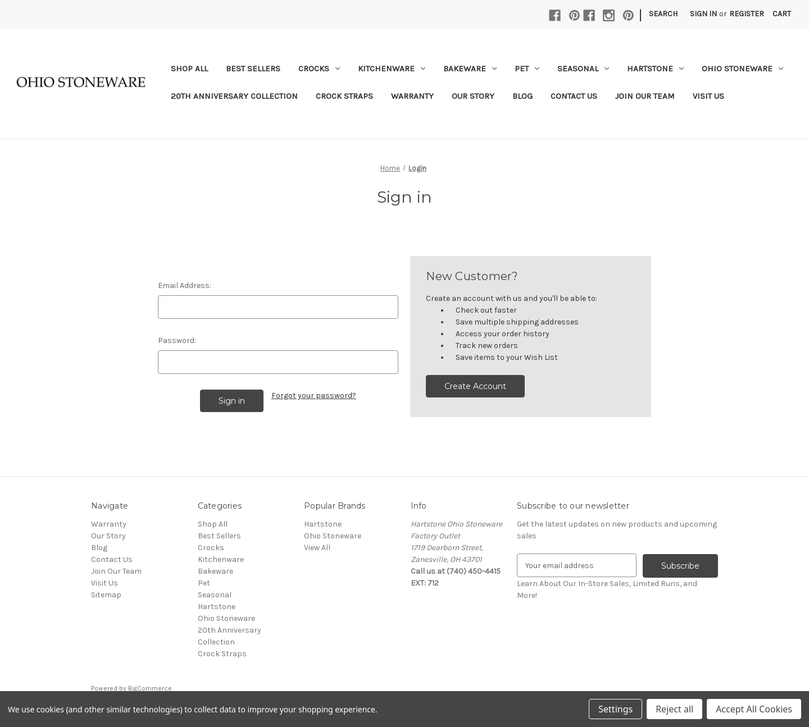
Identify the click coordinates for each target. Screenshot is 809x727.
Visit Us (708, 96)
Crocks (319, 68)
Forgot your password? (313, 395)
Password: (177, 340)
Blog (522, 96)
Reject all (674, 709)
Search (663, 14)
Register (746, 14)
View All (317, 547)
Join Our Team (645, 96)
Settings (615, 709)
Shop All (189, 68)
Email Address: (184, 285)
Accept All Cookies (754, 709)
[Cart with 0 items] (781, 14)
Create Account (475, 386)
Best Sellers (253, 68)
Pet (527, 68)
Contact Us (574, 96)
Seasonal (583, 68)
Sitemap (106, 595)
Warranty (412, 96)
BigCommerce (150, 688)
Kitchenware (391, 68)
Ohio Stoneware (742, 68)
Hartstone (655, 68)
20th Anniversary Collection (234, 96)
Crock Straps (344, 96)
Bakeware (470, 68)
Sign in (703, 14)
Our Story (473, 96)
